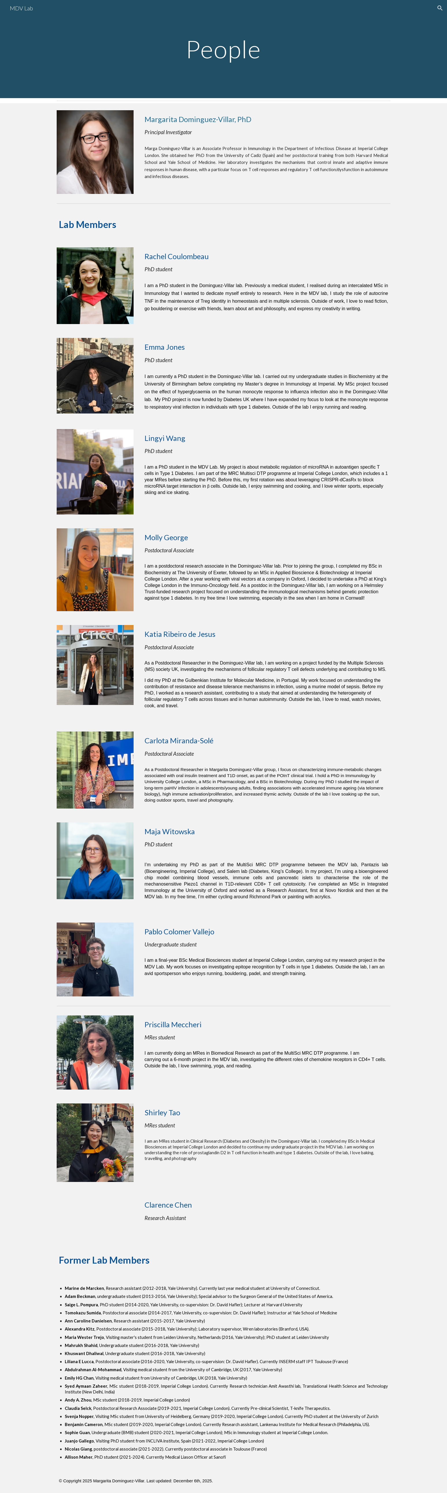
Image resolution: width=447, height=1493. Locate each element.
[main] (223, 48)
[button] (440, 8)
